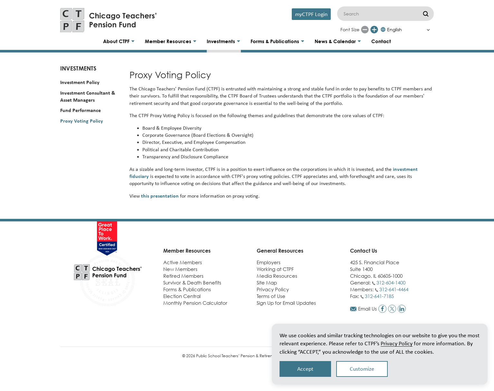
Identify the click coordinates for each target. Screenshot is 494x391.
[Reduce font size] (365, 29)
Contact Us (363, 250)
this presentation (160, 196)
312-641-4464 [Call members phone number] (393, 289)
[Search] (385, 13)
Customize (362, 369)
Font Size (349, 29)
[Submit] (426, 13)
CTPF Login (311, 14)
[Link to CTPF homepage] (108, 20)
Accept (305, 369)
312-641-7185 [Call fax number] (379, 296)
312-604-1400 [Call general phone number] (390, 282)
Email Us (367, 309)
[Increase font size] (374, 29)
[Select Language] (407, 29)
